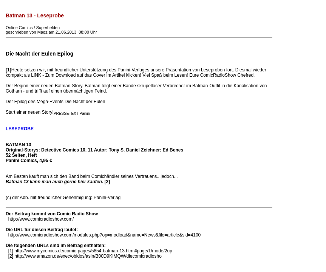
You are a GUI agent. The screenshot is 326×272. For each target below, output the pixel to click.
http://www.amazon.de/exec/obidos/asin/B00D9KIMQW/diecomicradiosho (88, 256)
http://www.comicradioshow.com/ (41, 219)
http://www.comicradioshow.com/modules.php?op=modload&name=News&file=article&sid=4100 (104, 235)
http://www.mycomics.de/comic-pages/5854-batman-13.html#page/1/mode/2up (93, 250)
